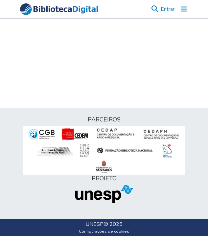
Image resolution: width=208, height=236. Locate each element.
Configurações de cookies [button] (104, 231)
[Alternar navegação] (184, 9)
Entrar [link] (167, 9)
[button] (59, 9)
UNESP (94, 224)
